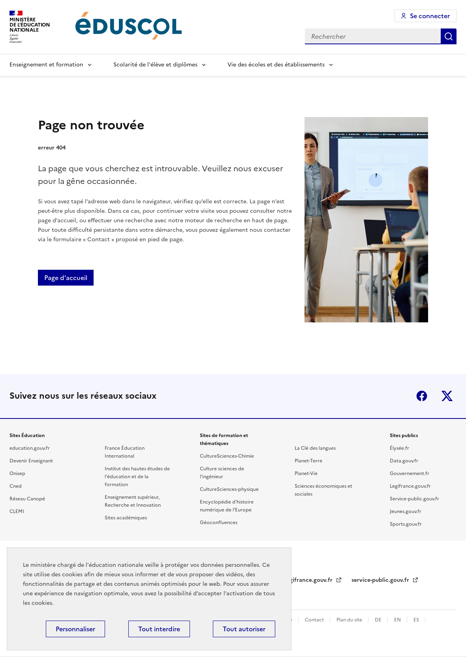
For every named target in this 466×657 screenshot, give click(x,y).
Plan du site (349, 619)
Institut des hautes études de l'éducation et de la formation (137, 476)
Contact (315, 619)
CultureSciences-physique (229, 489)
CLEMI (16, 511)
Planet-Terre (308, 460)
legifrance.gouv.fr (309, 580)
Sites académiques (126, 517)
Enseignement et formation (46, 65)
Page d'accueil (65, 277)
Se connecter (430, 16)
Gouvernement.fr (409, 473)
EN (398, 619)
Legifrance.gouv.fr (410, 486)
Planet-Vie (306, 473)
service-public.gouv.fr (381, 580)
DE (379, 619)
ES (416, 619)
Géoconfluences (218, 522)
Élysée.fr (399, 448)
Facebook (421, 395)
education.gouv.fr (29, 448)
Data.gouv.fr (404, 460)
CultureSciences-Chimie (227, 456)
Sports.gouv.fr (406, 524)
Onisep (17, 473)
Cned (15, 486)
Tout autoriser (244, 629)
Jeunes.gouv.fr (405, 511)
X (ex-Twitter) (447, 395)
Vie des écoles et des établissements (276, 65)
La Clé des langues (315, 448)
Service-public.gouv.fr (414, 498)
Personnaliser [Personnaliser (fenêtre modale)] (75, 629)
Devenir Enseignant (31, 460)
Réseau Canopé (27, 498)
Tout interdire (159, 629)
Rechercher (449, 36)
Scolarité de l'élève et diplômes (155, 65)
